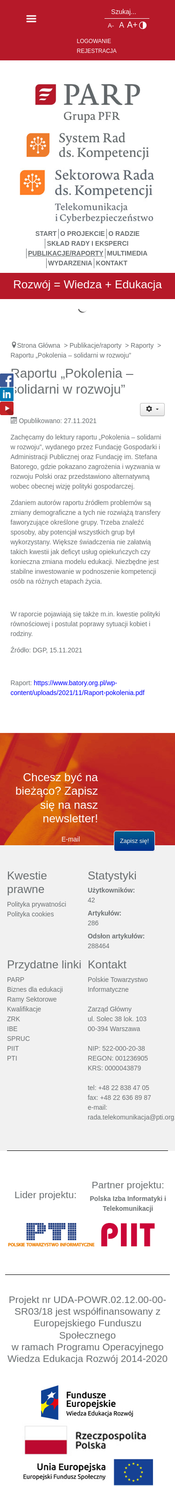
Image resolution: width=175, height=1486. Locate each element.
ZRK (13, 1019)
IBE (12, 1028)
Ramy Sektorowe (32, 999)
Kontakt (111, 263)
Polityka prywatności (36, 904)
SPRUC (18, 1038)
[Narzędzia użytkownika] (152, 409)
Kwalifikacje (24, 1009)
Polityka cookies (30, 914)
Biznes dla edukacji (35, 989)
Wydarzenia (70, 263)
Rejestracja (97, 51)
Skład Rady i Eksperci (88, 243)
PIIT (13, 1048)
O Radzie (124, 233)
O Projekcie (82, 233)
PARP (15, 979)
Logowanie (94, 41)
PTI (12, 1058)
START (46, 233)
